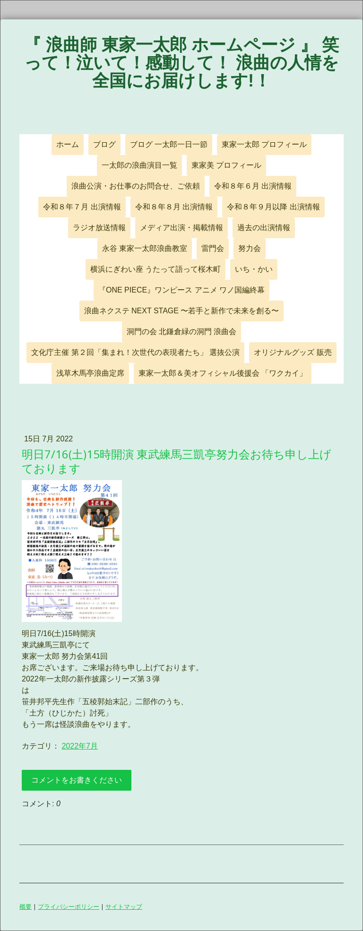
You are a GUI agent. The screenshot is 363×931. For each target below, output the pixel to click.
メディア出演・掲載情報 (181, 228)
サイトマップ (123, 906)
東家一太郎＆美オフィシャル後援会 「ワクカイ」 (222, 373)
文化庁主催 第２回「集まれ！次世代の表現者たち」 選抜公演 (135, 352)
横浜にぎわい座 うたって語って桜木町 (155, 269)
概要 (25, 906)
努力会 (249, 248)
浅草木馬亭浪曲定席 (90, 373)
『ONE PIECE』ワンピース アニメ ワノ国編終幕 (181, 290)
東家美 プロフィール (226, 165)
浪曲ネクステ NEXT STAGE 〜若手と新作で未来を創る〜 (181, 311)
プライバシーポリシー (68, 906)
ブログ (104, 144)
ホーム (67, 144)
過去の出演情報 (263, 228)
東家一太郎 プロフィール (264, 144)
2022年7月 (79, 746)
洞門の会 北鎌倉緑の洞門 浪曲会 (182, 332)
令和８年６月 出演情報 (253, 186)
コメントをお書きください (76, 780)
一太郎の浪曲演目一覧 (139, 165)
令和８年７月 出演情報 (82, 207)
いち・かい (254, 269)
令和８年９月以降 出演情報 (273, 207)
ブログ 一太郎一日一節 (168, 144)
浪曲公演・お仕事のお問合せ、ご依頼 (135, 186)
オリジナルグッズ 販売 (292, 352)
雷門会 (212, 248)
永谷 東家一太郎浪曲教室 (144, 248)
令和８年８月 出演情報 (174, 207)
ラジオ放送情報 (99, 228)
